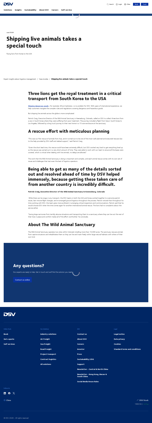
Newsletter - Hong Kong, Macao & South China (92, 375)
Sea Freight (45, 344)
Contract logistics (48, 359)
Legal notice (119, 334)
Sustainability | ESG (85, 359)
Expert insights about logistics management (20, 79)
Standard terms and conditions (127, 349)
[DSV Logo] (12, 4)
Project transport (48, 354)
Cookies (117, 344)
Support (80, 364)
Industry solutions (48, 334)
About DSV (44, 10)
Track (144, 4)
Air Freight (45, 339)
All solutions (45, 364)
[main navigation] (76, 10)
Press (79, 354)
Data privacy (119, 339)
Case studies (43, 79)
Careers (55, 10)
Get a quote (9, 339)
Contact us (82, 334)
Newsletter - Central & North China (92, 369)
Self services (9, 344)
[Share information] (141, 404)
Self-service (66, 10)
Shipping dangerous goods (38, 106)
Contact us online (22, 279)
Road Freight (46, 349)
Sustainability (30, 10)
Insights (18, 10)
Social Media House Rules (88, 381)
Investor (81, 349)
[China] (127, 4)
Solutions (8, 10)
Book (136, 4)
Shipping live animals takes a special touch (69, 78)
